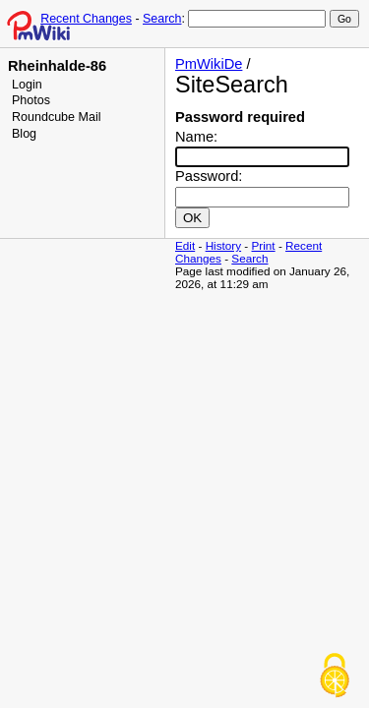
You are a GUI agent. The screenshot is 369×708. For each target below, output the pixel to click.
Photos (31, 100)
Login (27, 84)
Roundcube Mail (56, 117)
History (223, 245)
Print (264, 245)
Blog (24, 134)
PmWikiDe (208, 64)
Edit (185, 245)
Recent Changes (86, 19)
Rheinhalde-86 (57, 66)
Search (162, 19)
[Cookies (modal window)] (334, 675)
